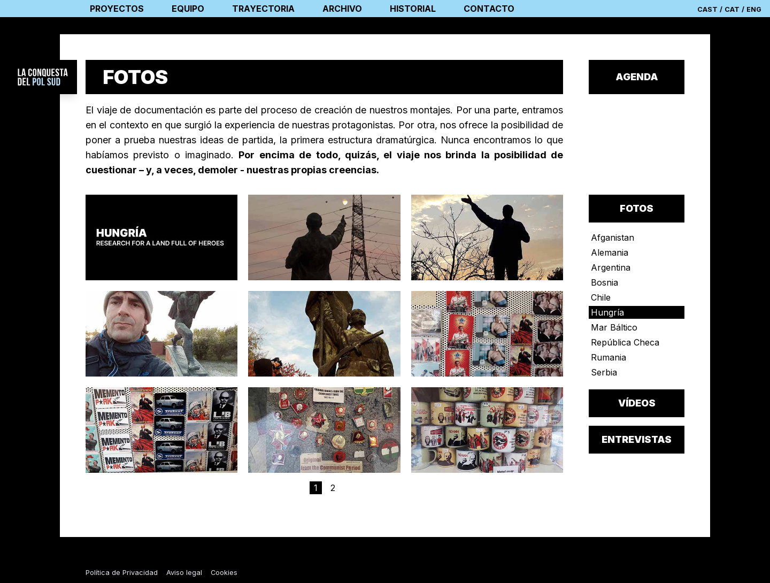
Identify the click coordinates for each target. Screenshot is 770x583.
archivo (342, 8)
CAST (707, 9)
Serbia (604, 372)
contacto (489, 8)
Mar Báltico (614, 327)
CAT (732, 9)
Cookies (224, 573)
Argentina (610, 267)
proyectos (117, 8)
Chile (601, 297)
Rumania (608, 357)
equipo (188, 8)
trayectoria (263, 8)
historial (413, 8)
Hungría (607, 312)
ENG (753, 9)
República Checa (625, 342)
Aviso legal (184, 573)
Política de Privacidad (122, 573)
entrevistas (637, 439)
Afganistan (612, 237)
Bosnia (604, 282)
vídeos (637, 403)
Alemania (609, 252)
